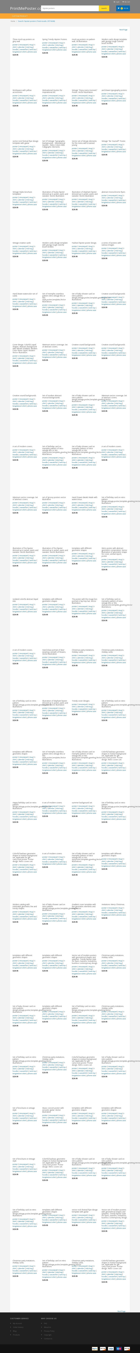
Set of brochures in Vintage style (24, 1160)
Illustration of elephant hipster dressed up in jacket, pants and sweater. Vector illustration (85, 194)
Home (13, 21)
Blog (14, 1331)
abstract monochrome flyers (113, 192)
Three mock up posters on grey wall (24, 40)
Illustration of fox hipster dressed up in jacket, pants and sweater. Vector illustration (25, 550)
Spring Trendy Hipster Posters (54, 39)
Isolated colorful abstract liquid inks (25, 600)
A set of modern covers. (23, 446)
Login (117, 2)
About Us (47, 1327)
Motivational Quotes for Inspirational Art (52, 91)
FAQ (45, 1323)
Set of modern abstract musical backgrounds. (52, 396)
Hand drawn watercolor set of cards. (25, 294)
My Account (17, 1323)
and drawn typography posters (114, 90)
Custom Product (20, 16)
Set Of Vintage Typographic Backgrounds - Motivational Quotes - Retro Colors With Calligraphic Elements (53, 144)
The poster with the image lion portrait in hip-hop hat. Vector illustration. (84, 601)
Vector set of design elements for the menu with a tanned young (84, 143)
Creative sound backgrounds (113, 293)
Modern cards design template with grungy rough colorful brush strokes (114, 41)
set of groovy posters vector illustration (54, 498)
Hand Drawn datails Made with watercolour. (84, 498)
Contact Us (48, 1338)
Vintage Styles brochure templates (22, 193)
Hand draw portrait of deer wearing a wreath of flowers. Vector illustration (54, 652)
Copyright (47, 1335)
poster (15, 45)
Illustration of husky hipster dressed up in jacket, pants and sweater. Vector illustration (55, 194)
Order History (18, 1327)
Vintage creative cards (22, 243)
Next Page (123, 29)
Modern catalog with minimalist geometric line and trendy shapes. (25, 906)
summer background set (82, 802)
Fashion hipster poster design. (84, 243)
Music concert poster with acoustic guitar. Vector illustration (53, 1110)
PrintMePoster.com (27, 8)
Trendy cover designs (81, 701)
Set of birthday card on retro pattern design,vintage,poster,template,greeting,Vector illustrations (32, 704)
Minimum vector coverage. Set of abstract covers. (55, 345)
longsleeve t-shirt (19, 52)
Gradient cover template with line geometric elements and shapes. (84, 906)
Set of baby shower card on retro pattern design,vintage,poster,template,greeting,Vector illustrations (91, 296)
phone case (32, 52)
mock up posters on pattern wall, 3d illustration (83, 40)
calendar (21, 47)
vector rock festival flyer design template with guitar (25, 142)
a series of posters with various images (111, 244)
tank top (33, 49)
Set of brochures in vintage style (24, 1109)
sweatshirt (24, 49)
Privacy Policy (49, 1331)
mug (31, 45)
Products (16, 1335)
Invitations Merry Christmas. (113, 904)
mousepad (23, 45)
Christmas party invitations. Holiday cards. (83, 651)
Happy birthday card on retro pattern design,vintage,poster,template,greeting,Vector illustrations (32, 805)
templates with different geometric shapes (82, 549)
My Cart (127, 2)
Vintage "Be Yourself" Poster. (114, 141)
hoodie (15, 49)
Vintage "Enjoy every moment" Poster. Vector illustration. (84, 91)
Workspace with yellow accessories (22, 91)
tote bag (29, 47)
